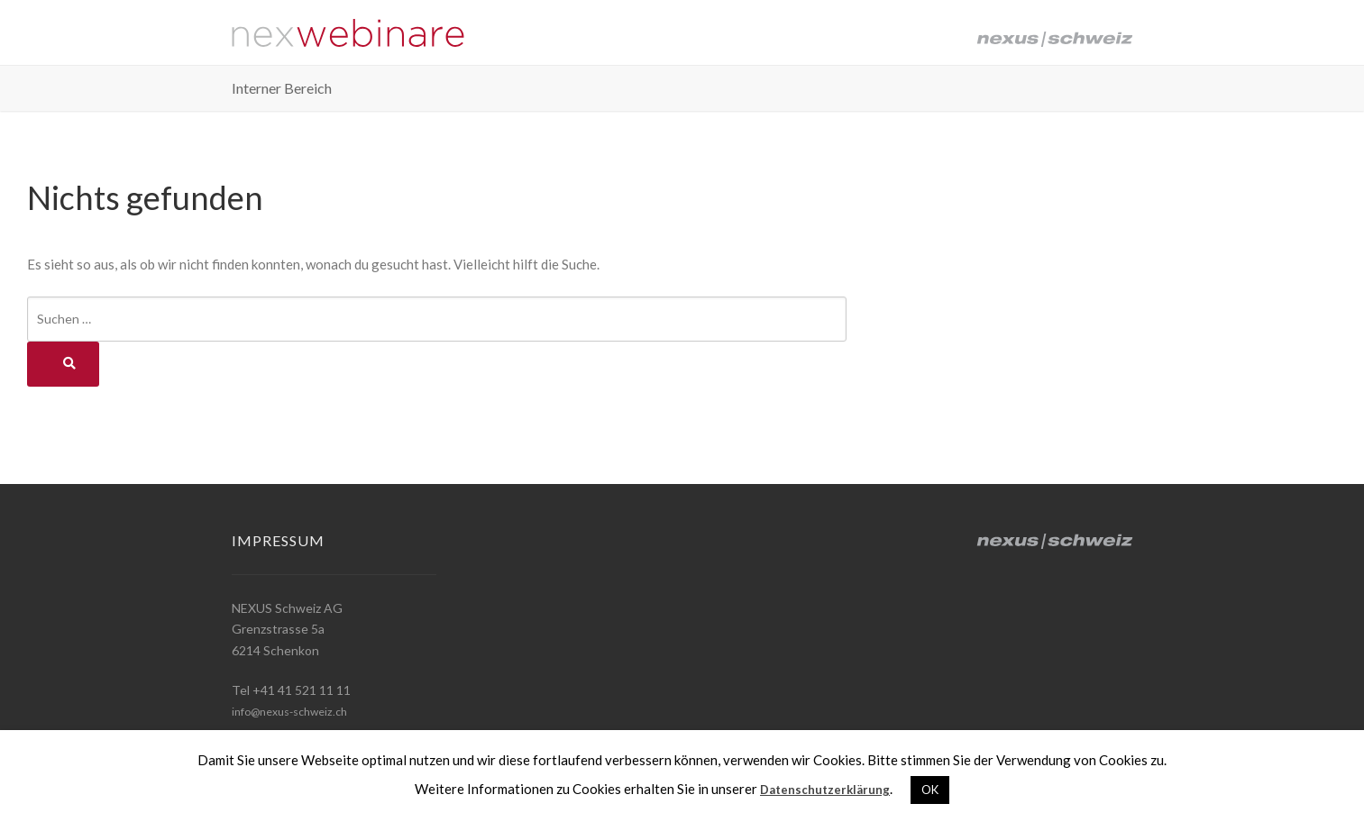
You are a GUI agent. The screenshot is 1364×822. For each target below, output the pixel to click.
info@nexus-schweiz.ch (298, 710)
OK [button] (937, 789)
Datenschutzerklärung (825, 789)
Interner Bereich (282, 96)
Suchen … (64, 319)
